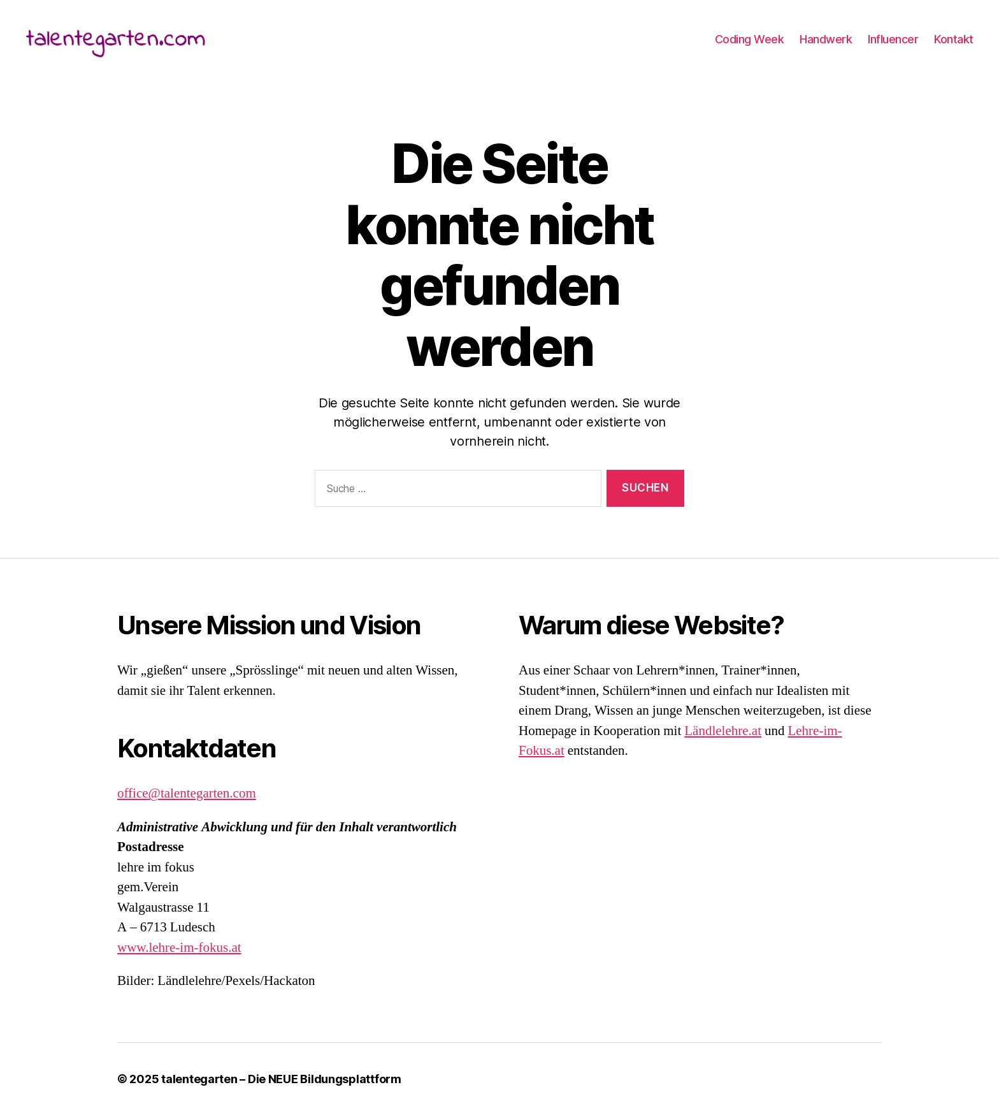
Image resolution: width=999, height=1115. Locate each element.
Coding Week (749, 41)
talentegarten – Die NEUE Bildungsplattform (281, 1079)
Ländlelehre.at (722, 731)
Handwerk (826, 41)
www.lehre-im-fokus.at (179, 947)
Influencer (893, 41)
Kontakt (954, 41)
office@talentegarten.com (186, 793)
